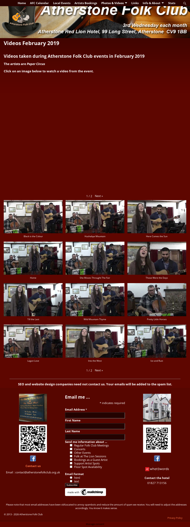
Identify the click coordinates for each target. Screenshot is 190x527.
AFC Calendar (39, 3)
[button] (99, 196)
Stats (171, 3)
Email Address (76, 409)
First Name (72, 420)
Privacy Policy (175, 518)
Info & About (151, 3)
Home (22, 3)
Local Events (61, 3)
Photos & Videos (112, 3)
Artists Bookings (86, 3)
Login (46, 514)
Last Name (72, 431)
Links (135, 3)
